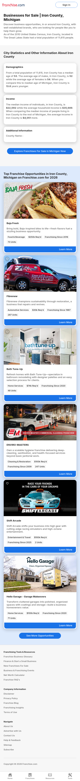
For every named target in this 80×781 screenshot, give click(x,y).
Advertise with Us (12, 731)
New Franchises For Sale (16, 666)
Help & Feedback (12, 740)
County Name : (14, 135)
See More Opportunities (40, 635)
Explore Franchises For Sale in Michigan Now (40, 151)
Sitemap (8, 745)
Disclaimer (9, 693)
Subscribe (9, 749)
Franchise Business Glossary (18, 656)
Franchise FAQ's (12, 679)
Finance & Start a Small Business (20, 661)
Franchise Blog (11, 703)
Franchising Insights (14, 707)
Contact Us (9, 735)
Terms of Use (10, 712)
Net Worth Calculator (14, 675)
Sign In (66, 4)
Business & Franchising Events (19, 670)
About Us (8, 726)
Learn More (65, 249)
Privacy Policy (11, 698)
